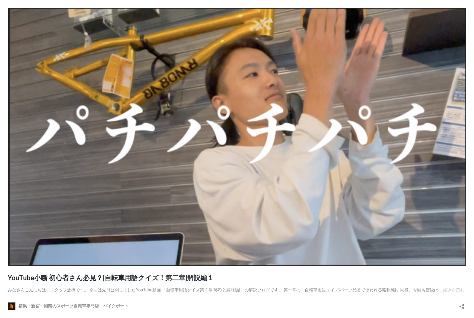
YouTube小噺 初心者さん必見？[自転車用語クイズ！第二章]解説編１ (111, 278)
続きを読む (453, 289)
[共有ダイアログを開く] (462, 304)
